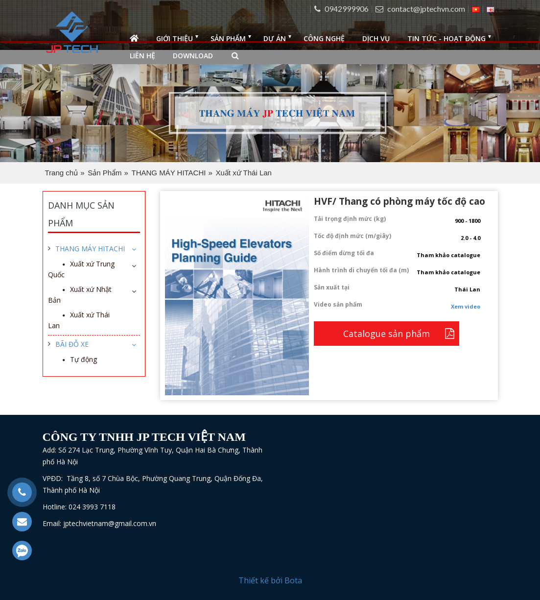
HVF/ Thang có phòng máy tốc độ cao (399, 201)
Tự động (83, 359)
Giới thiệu (174, 38)
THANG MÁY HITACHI (169, 172)
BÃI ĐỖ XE (72, 344)
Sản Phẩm (104, 172)
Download (193, 55)
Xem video (465, 306)
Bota (293, 580)
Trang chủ (61, 172)
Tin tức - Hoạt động (446, 38)
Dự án (274, 38)
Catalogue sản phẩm (386, 333)
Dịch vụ (376, 38)
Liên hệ (142, 55)
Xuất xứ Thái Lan (243, 172)
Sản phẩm (228, 38)
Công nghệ (324, 38)
